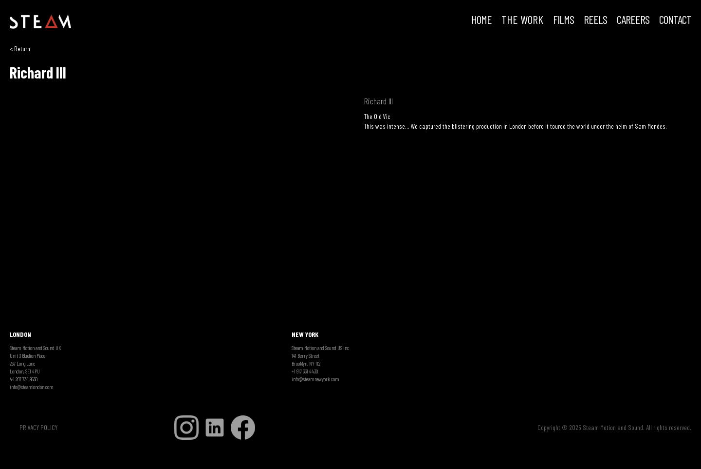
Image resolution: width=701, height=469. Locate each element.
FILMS (563, 20)
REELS (595, 20)
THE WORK (522, 20)
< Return (20, 48)
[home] (40, 22)
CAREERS (633, 20)
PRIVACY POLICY (38, 427)
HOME (481, 20)
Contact (675, 20)
